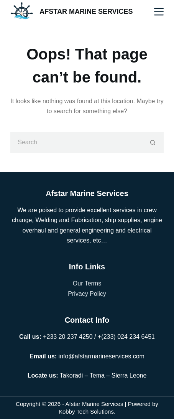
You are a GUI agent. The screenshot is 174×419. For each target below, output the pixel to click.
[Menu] (159, 11)
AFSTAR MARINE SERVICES (86, 11)
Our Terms (87, 283)
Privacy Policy (87, 293)
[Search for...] (76, 142)
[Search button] (153, 142)
